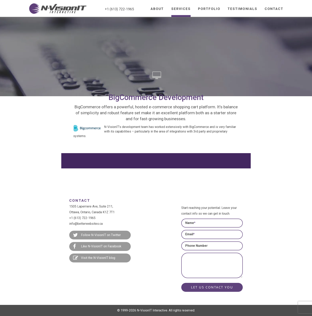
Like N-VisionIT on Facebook (97, 246)
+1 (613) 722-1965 (82, 218)
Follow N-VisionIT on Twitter (97, 235)
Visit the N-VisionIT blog (94, 258)
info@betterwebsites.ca (86, 224)
